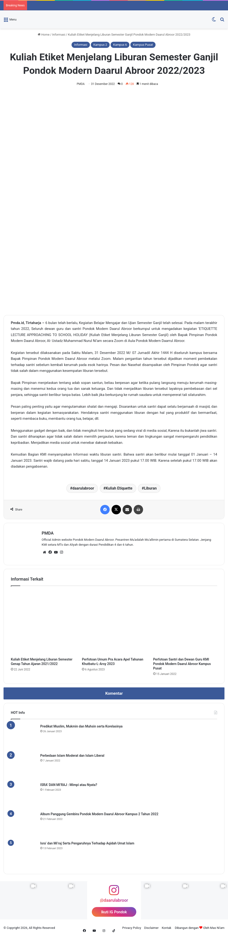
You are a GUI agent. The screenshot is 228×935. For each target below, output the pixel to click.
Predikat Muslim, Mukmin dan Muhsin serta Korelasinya (81, 725)
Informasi (58, 34)
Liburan (150, 488)
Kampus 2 (100, 44)
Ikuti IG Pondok (114, 910)
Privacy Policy (131, 926)
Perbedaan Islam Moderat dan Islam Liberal (72, 754)
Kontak (166, 926)
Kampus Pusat (143, 44)
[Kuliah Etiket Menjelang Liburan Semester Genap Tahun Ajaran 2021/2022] (43, 621)
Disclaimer (151, 926)
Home (43, 34)
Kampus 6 (120, 44)
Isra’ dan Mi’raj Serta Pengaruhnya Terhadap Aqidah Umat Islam (87, 842)
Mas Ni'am (217, 926)
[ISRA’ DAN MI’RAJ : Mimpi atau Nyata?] (24, 794)
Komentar (114, 692)
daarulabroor (83, 488)
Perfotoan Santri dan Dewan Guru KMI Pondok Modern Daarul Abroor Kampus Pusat (182, 662)
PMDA (82, 84)
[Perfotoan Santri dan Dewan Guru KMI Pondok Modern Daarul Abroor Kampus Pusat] (185, 621)
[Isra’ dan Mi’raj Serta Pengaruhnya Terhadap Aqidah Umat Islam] (24, 852)
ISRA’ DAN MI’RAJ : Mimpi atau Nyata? (68, 783)
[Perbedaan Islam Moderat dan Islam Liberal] (24, 765)
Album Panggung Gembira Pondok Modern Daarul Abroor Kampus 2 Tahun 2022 (99, 812)
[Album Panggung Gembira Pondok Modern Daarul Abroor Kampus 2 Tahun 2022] (24, 823)
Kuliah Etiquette (119, 488)
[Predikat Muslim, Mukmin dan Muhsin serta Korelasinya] (24, 735)
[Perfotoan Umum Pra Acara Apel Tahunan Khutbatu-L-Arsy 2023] (114, 621)
